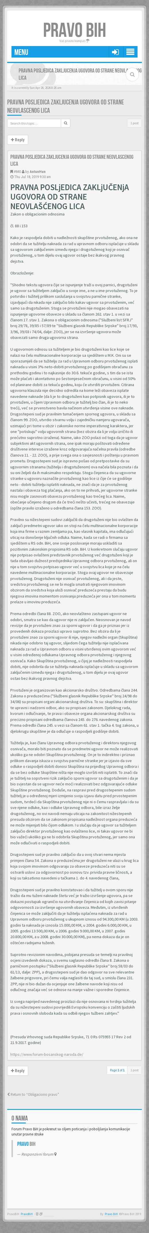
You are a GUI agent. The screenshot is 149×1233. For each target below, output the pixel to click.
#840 (17, 171)
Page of (117, 1070)
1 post (134, 123)
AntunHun (38, 171)
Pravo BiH (111, 1214)
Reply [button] (17, 140)
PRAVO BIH (74, 31)
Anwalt (48, 1214)
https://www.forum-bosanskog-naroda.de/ (46, 1054)
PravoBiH (27, 1214)
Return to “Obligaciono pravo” (33, 1094)
